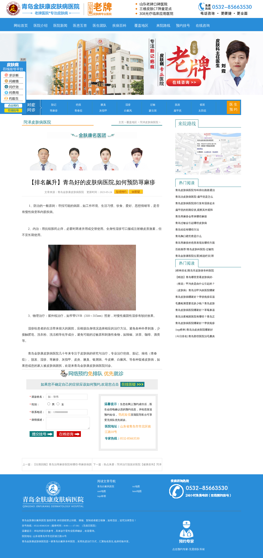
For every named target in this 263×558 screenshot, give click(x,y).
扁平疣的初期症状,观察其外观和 (194, 209)
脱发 (177, 104)
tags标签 (101, 496)
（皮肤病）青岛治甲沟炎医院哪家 (195, 290)
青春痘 (78, 110)
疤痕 (78, 104)
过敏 (152, 104)
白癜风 (128, 110)
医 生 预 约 (233, 107)
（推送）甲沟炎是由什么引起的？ (195, 283)
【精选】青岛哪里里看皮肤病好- (194, 277)
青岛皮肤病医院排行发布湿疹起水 (195, 203)
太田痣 (202, 110)
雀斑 (202, 104)
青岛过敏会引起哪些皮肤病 (191, 223)
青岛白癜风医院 (105, 486)
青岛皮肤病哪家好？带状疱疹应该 (195, 296)
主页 (121, 122)
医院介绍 (41, 25)
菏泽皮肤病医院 (149, 122)
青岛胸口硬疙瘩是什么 (188, 236)
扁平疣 (177, 110)
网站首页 (21, 25)
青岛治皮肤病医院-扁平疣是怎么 (194, 196)
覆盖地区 (141, 25)
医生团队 (100, 25)
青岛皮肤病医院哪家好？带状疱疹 (195, 323)
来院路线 (163, 25)
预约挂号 (183, 25)
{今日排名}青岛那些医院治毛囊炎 (195, 336)
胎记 (53, 104)
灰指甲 (103, 110)
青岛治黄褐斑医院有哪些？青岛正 (195, 316)
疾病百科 (119, 25)
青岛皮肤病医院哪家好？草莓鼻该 (195, 310)
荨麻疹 (54, 110)
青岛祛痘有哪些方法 (187, 229)
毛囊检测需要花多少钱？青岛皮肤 (195, 303)
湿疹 (128, 104)
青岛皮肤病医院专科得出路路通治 (195, 190)
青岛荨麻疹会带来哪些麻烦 (191, 216)
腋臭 (103, 104)
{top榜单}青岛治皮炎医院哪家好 (194, 329)
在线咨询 (203, 25)
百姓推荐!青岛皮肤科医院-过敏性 (194, 249)
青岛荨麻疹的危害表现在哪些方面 (195, 242)
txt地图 (136, 486)
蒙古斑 (153, 110)
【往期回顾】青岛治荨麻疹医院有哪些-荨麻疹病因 (62, 464)
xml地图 (101, 491)
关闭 (23, 59)
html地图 (137, 491)
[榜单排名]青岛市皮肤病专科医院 (194, 270)
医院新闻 (60, 25)
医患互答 (80, 25)
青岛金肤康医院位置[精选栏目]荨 (194, 255)
